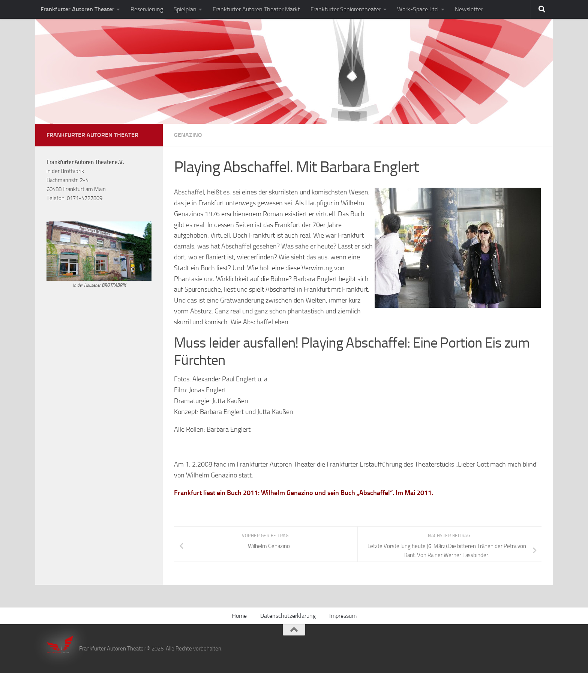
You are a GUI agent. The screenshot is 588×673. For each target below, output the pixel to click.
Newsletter (469, 9)
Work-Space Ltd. (418, 9)
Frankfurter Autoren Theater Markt (256, 9)
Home (239, 615)
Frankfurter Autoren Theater (77, 9)
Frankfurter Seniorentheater (345, 9)
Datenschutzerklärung (288, 615)
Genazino (188, 135)
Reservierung (146, 9)
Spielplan (185, 9)
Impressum (343, 615)
